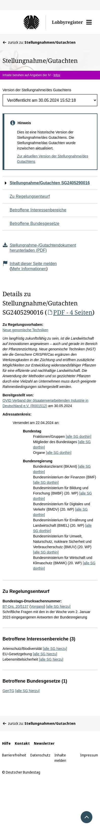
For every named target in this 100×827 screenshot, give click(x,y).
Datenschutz (40, 755)
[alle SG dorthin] (78, 436)
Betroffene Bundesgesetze (35, 223)
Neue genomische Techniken (25, 330)
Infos (56, 75)
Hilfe (6, 743)
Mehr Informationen (28, 269)
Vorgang (37, 606)
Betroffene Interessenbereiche (38, 210)
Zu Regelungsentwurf (30, 196)
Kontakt (22, 743)
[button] (88, 22)
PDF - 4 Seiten (69, 312)
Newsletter (44, 743)
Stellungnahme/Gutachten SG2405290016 (50, 183)
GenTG (8, 691)
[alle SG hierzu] (58, 606)
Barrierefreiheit (14, 755)
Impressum (89, 755)
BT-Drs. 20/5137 (15, 606)
